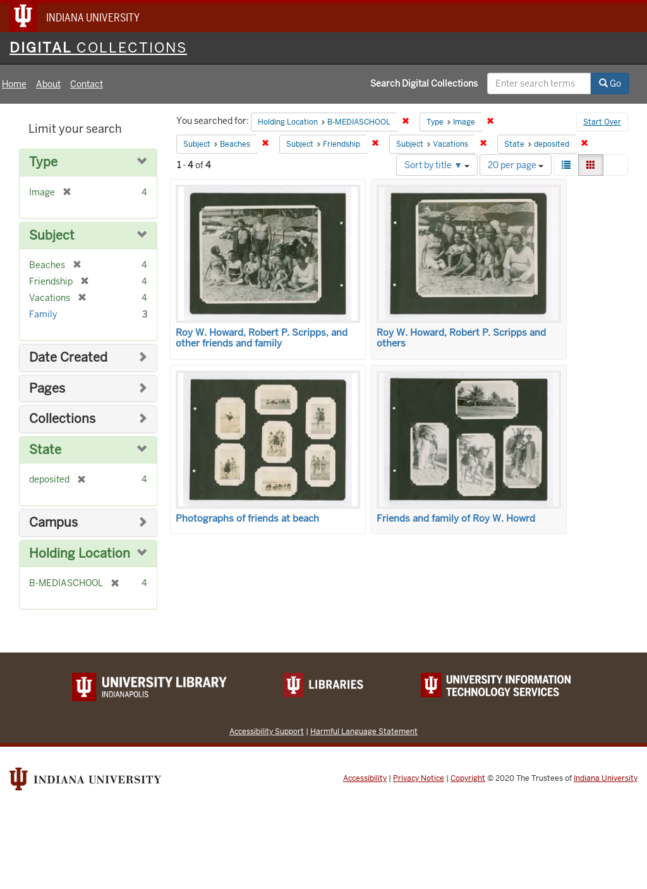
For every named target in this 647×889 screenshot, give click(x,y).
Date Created (68, 357)
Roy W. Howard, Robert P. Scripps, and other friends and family (262, 338)
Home (14, 84)
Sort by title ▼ (436, 165)
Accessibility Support (266, 731)
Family (43, 314)
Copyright (467, 778)
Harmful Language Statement (364, 731)
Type (43, 162)
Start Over (602, 122)
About (48, 84)
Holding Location (79, 553)
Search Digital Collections (424, 83)
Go (610, 83)
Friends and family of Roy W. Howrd (456, 518)
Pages (47, 388)
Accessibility (365, 778)
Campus (53, 522)
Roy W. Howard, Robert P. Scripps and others (461, 338)
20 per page (515, 165)
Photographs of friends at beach (247, 518)
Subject (52, 235)
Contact (86, 84)
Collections (62, 419)
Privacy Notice (418, 778)
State (45, 450)
